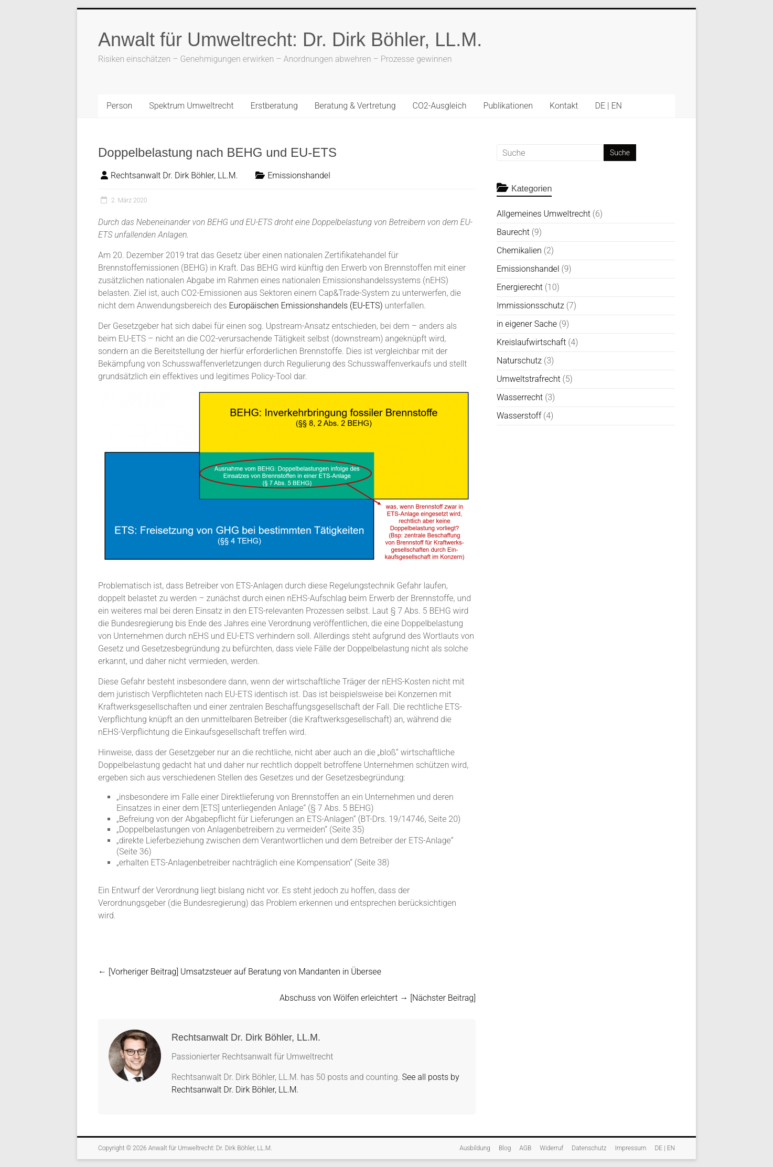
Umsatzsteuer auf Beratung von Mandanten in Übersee (239, 972)
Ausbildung (474, 1148)
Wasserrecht (520, 397)
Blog (505, 1148)
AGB (525, 1148)
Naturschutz (519, 361)
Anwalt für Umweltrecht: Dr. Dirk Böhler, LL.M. (290, 39)
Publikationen (508, 106)
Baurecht (513, 232)
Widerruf (551, 1148)
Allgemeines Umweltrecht (544, 214)
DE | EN (608, 106)
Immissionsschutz (530, 306)
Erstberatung (274, 106)
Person (119, 106)
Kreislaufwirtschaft (531, 342)
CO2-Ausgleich (440, 106)
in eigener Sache (527, 324)
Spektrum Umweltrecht (191, 106)
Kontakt (564, 106)
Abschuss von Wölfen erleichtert (378, 998)
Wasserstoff (519, 416)
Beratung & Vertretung (355, 106)
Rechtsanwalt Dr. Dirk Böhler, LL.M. (174, 175)
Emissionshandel (298, 175)
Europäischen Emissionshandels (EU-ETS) (305, 306)
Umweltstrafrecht (529, 379)
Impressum (630, 1148)
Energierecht (520, 287)
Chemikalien (519, 250)
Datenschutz (589, 1148)
